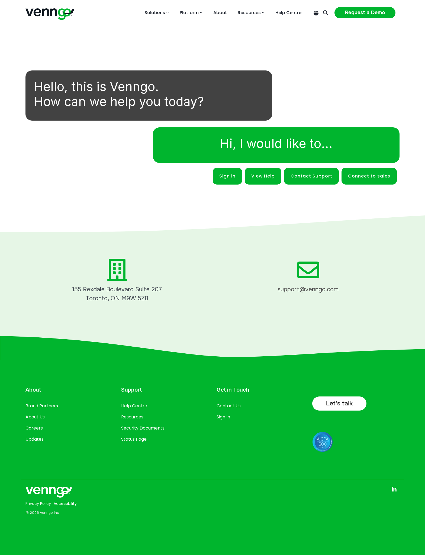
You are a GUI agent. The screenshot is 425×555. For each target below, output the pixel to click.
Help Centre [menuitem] (134, 406)
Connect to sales (369, 176)
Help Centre (288, 12)
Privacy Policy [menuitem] (38, 503)
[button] (394, 489)
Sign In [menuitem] (223, 417)
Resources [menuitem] (132, 417)
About (220, 12)
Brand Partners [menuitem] (41, 406)
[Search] (325, 12)
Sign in (227, 176)
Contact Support (311, 176)
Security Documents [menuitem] (143, 428)
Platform (191, 12)
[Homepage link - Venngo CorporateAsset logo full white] (48, 494)
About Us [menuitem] (35, 417)
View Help (263, 176)
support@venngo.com (308, 289)
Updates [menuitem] (34, 439)
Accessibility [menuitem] (65, 503)
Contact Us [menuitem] (229, 406)
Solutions (156, 12)
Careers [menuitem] (34, 428)
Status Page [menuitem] (134, 439)
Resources (251, 12)
